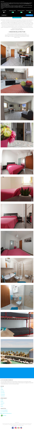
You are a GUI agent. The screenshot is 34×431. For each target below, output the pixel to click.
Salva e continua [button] (29, 15)
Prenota (2, 389)
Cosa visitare (3, 392)
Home (1, 387)
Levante (2, 399)
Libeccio (2, 406)
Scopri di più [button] (4, 15)
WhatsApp (3, 415)
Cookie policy (3, 395)
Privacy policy (3, 394)
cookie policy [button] (7, 4)
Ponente (2, 401)
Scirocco (2, 404)
